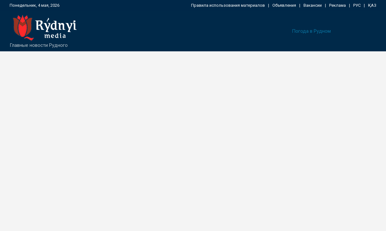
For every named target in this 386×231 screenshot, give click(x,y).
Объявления (284, 5)
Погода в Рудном (311, 31)
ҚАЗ (372, 5)
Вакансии (312, 5)
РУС (357, 5)
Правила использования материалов (228, 5)
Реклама (337, 5)
